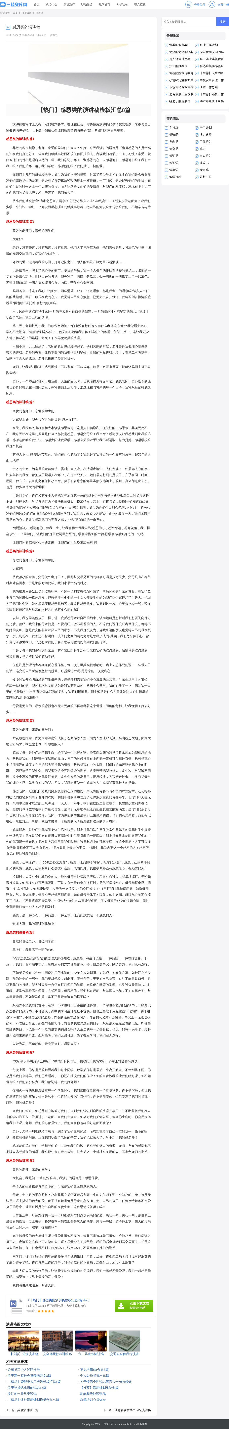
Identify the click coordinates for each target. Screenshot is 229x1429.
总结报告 (51, 4)
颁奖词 (173, 170)
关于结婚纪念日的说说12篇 (27, 1387)
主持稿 (173, 127)
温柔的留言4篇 (179, 45)
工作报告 (206, 141)
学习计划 (206, 127)
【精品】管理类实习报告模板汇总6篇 (34, 1381)
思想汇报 (206, 177)
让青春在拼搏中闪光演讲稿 (133, 1410)
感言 (203, 148)
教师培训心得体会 (93, 1399)
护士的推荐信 (178, 66)
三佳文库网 (107, 1424)
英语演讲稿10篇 (27, 1410)
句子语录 (122, 4)
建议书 (204, 163)
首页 (36, 4)
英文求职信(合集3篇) (95, 1369)
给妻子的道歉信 (179, 101)
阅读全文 (41, 35)
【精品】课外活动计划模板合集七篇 (33, 1399)
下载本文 (52, 35)
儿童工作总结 (209, 87)
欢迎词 (173, 163)
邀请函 (173, 134)
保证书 (173, 155)
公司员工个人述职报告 (24, 1369)
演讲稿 (39, 13)
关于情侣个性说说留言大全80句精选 (105, 1381)
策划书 (173, 148)
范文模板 (140, 4)
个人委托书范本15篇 (94, 1375)
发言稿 (204, 170)
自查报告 (206, 155)
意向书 (173, 141)
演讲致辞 (69, 4)
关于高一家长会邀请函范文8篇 (29, 1375)
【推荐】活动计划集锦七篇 (99, 1387)
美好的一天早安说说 (22, 1393)
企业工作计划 (209, 45)
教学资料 (104, 4)
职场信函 (86, 4)
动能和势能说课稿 (93, 1393)
